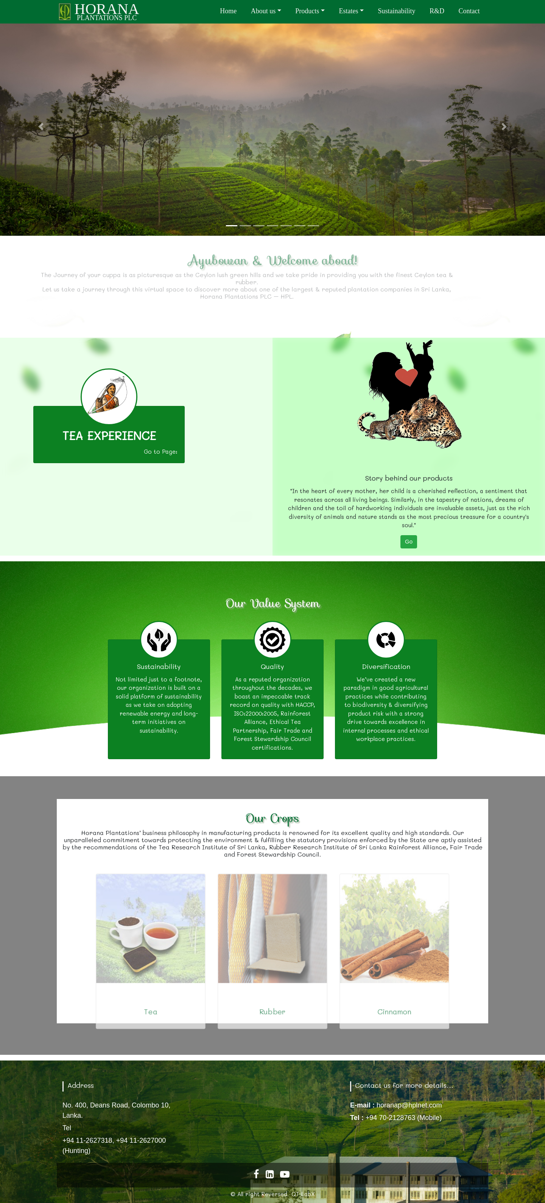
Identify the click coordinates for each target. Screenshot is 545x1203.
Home (228, 11)
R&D (437, 11)
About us (263, 11)
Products (307, 11)
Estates (348, 11)
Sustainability (396, 11)
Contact (469, 11)
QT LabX (303, 1194)
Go (409, 541)
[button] (41, 126)
